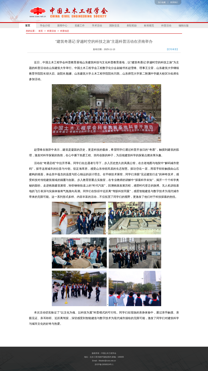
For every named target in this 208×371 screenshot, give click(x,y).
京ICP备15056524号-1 (104, 364)
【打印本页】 (172, 49)
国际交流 (114, 25)
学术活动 (97, 25)
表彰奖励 (132, 25)
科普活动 (166, 25)
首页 (27, 25)
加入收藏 (162, 2)
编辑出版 (184, 25)
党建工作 (80, 25)
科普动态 (64, 31)
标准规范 (149, 25)
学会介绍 (45, 25)
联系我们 (174, 2)
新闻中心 (62, 25)
